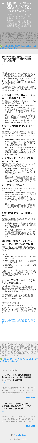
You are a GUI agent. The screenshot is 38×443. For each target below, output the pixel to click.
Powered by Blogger (19, 435)
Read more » (31, 397)
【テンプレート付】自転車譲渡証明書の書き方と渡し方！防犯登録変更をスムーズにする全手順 (16, 377)
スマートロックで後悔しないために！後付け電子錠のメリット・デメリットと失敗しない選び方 (16, 406)
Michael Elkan (24, 439)
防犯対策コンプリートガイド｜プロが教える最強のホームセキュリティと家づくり (19, 7)
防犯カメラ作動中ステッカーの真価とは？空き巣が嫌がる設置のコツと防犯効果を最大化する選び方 (18, 321)
